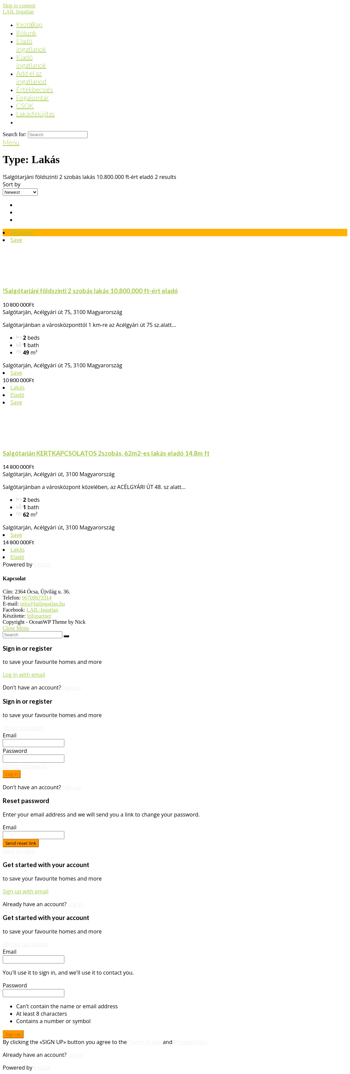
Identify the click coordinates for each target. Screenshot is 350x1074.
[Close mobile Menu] (16, 628)
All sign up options (26, 944)
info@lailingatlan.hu (42, 604)
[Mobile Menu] (11, 142)
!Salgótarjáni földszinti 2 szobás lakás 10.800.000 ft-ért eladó (90, 291)
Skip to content (19, 5)
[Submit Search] (66, 636)
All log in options (23, 728)
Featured (21, 232)
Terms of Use (144, 1042)
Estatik (42, 564)
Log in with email (24, 674)
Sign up (71, 687)
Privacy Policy (191, 1042)
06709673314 (37, 598)
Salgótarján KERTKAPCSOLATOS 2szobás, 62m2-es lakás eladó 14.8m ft (106, 453)
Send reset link (20, 843)
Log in (11, 774)
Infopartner (39, 616)
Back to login (19, 851)
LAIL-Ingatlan (42, 610)
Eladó (17, 395)
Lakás (17, 387)
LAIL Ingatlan (18, 11)
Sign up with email (26, 891)
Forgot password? (25, 766)
